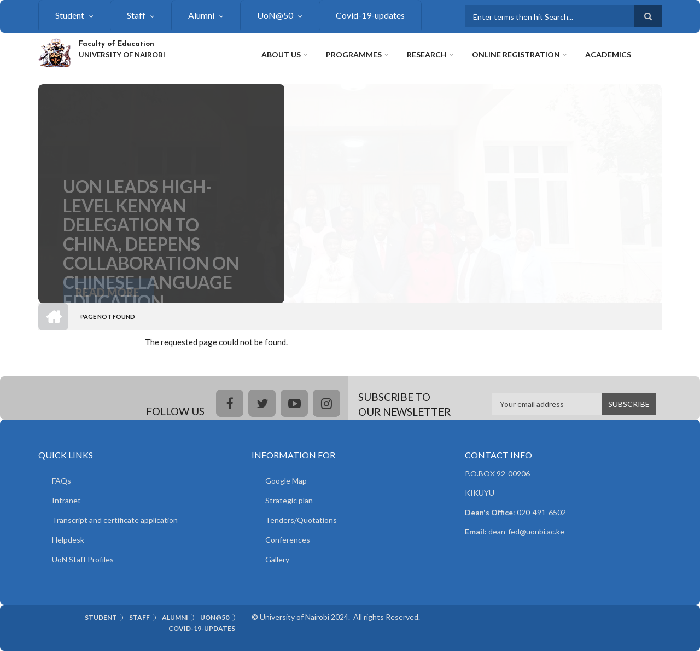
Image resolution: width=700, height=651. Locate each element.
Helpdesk (68, 539)
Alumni (201, 15)
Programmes (354, 54)
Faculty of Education (116, 44)
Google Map (286, 480)
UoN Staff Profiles (83, 559)
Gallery (277, 559)
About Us (281, 54)
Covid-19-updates (370, 15)
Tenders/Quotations (301, 520)
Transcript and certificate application (115, 520)
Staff (136, 15)
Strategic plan (289, 500)
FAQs (61, 480)
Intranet (66, 500)
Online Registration (516, 54)
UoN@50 (275, 15)
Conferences (287, 539)
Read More (107, 297)
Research (427, 54)
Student (69, 15)
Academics (608, 54)
